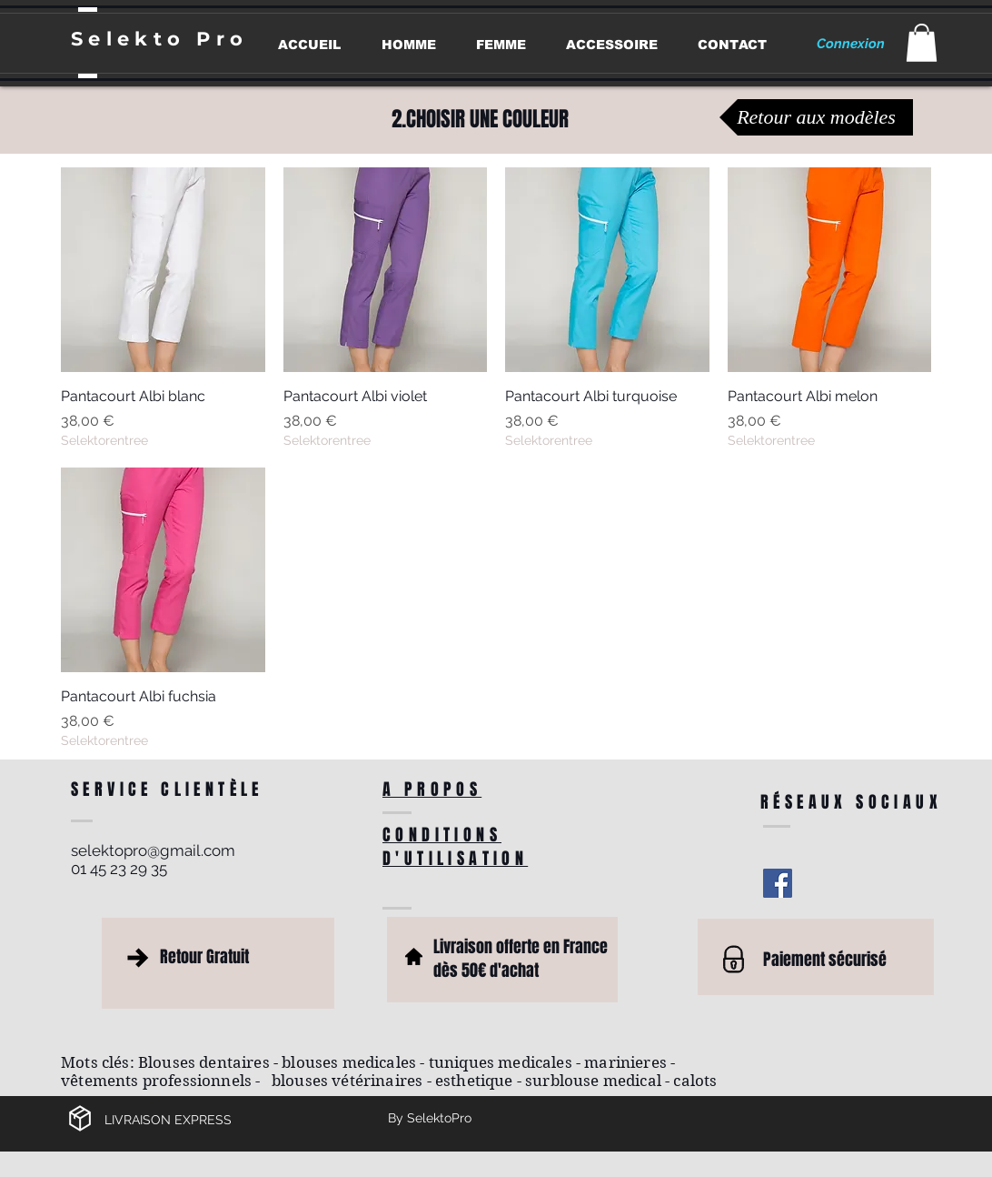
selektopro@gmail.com (153, 850)
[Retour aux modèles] (816, 117)
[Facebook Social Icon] (777, 883)
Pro (222, 38)
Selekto (133, 38)
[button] (921, 43)
